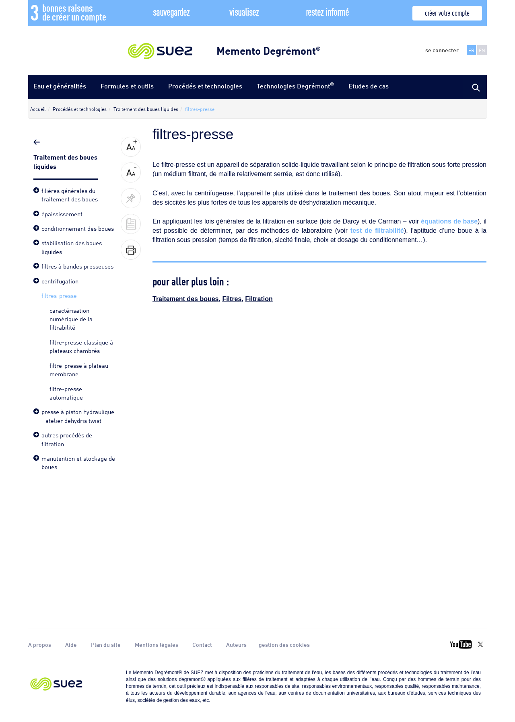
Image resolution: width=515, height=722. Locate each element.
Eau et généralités (59, 85)
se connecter (442, 50)
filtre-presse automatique (66, 392)
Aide (71, 644)
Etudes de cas (368, 85)
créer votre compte (447, 12)
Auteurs (236, 644)
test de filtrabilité (377, 230)
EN (482, 50)
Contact (202, 644)
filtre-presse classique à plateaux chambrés (81, 346)
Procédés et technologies (205, 85)
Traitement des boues (185, 298)
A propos (39, 644)
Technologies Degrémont (295, 85)
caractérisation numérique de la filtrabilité (71, 318)
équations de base (449, 221)
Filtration (258, 298)
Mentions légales (156, 644)
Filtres (231, 298)
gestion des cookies (284, 644)
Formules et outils (127, 85)
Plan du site (106, 644)
